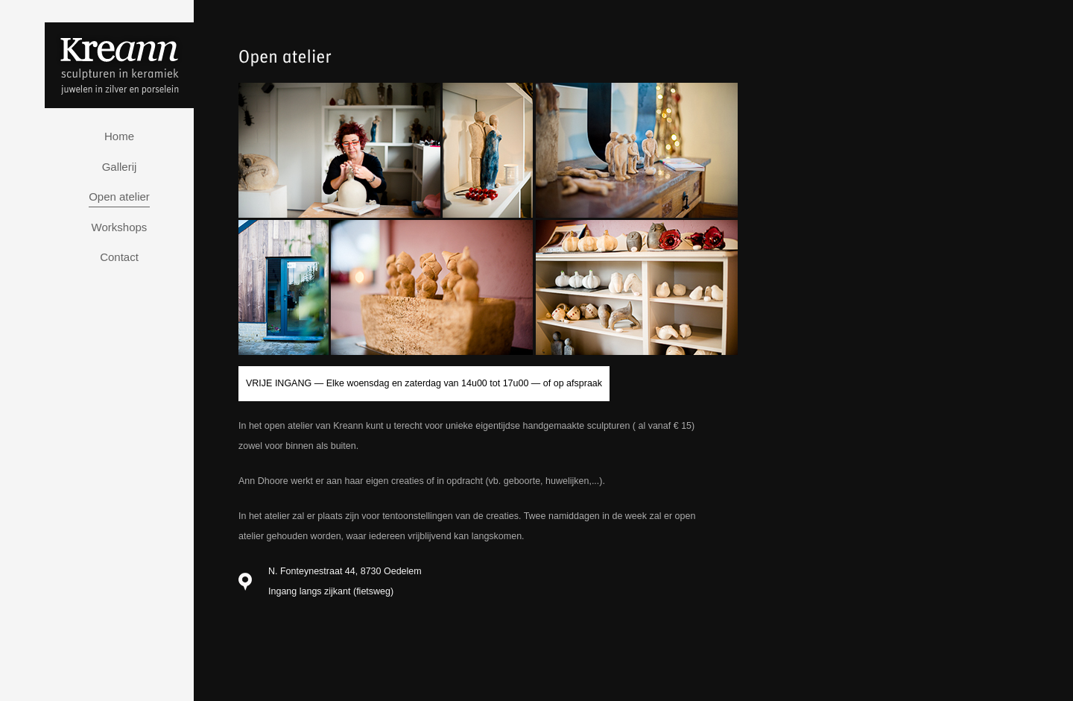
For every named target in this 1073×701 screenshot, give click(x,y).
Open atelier (119, 196)
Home (119, 136)
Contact (119, 257)
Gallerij (119, 166)
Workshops (120, 227)
